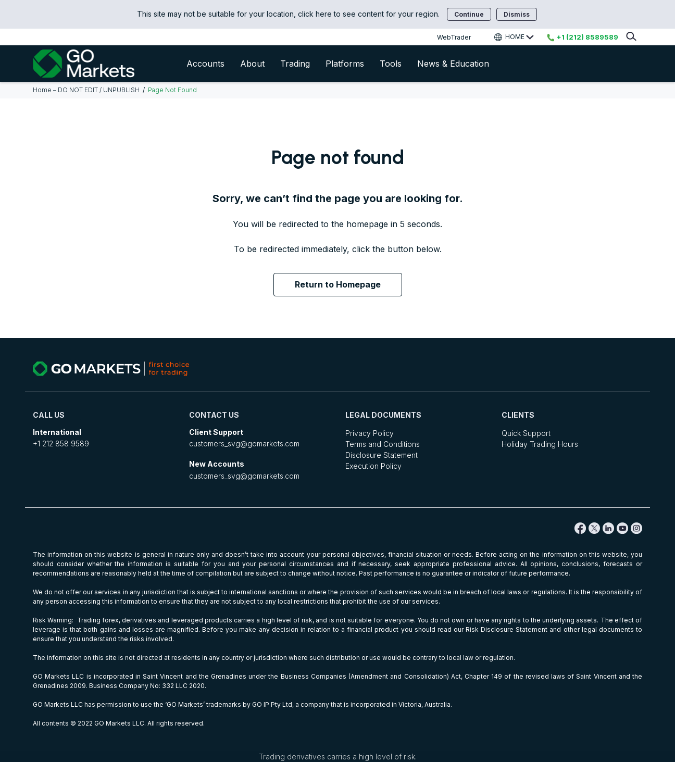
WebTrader (454, 37)
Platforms (345, 63)
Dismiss (517, 14)
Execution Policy (373, 465)
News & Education (453, 63)
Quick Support (526, 433)
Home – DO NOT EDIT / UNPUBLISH (86, 90)
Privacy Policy (369, 433)
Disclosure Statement (381, 455)
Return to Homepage (338, 284)
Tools (391, 63)
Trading (295, 63)
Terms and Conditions (382, 444)
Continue (469, 14)
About (252, 63)
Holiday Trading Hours (540, 444)
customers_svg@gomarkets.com (244, 443)
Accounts (205, 63)
